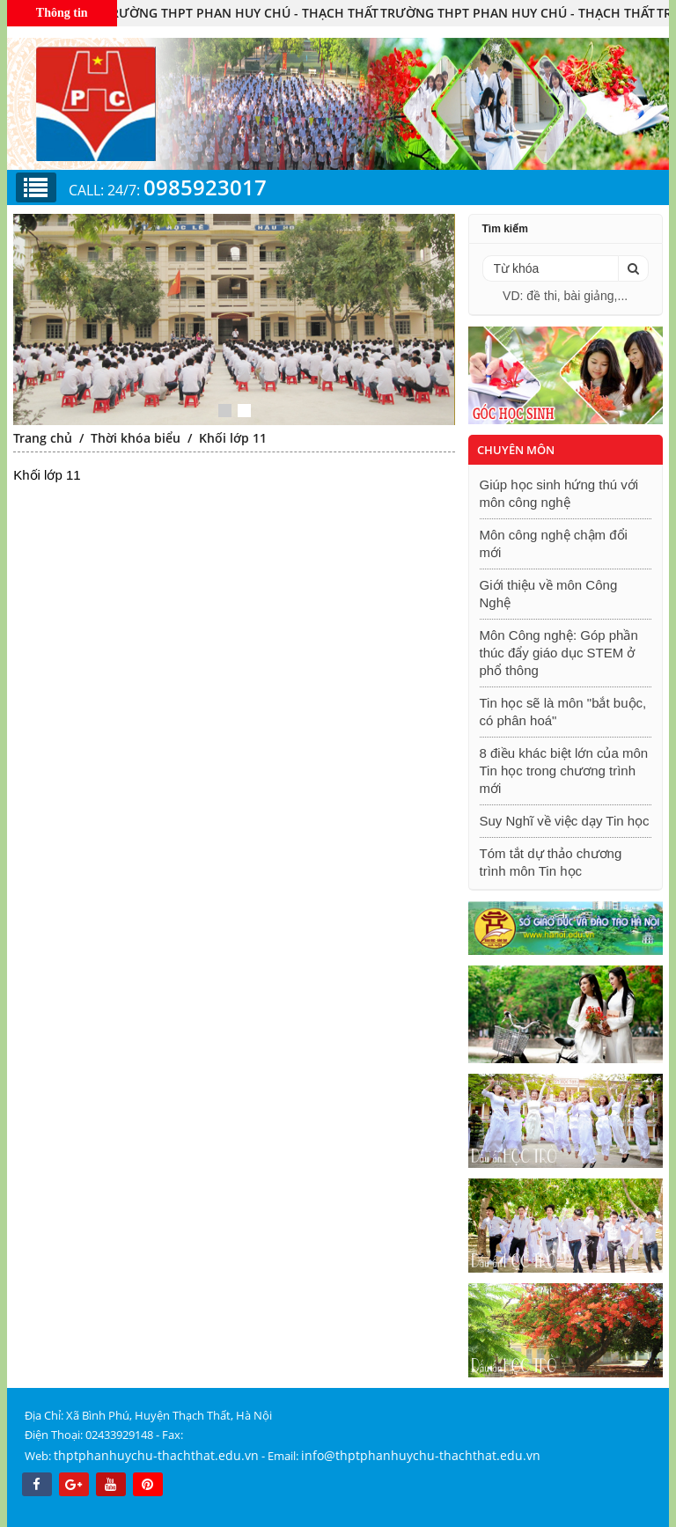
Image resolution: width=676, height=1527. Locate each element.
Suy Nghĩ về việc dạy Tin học (565, 820)
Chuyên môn (516, 450)
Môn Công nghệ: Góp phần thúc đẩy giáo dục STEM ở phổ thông (559, 653)
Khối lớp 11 (233, 437)
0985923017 (205, 187)
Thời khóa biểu (135, 437)
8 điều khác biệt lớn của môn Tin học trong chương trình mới (564, 770)
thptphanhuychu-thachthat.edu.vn (156, 1455)
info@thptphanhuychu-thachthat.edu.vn (420, 1455)
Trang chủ (42, 437)
